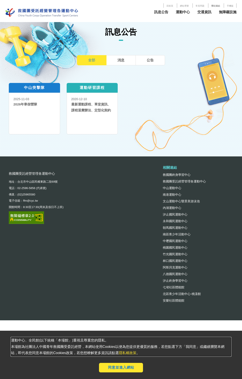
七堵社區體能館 (173, 287)
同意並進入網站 (121, 367)
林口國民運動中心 (175, 261)
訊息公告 (161, 12)
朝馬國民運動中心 (175, 227)
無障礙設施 (227, 12)
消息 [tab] (121, 60)
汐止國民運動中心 (175, 214)
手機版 (230, 6)
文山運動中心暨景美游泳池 (181, 201)
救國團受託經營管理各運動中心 (184, 181)
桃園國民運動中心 (175, 247)
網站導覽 (184, 6)
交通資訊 (204, 12)
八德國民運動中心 (175, 274)
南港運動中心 (172, 194)
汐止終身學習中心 (175, 280)
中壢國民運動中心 (175, 241)
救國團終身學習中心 (177, 174)
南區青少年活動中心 (177, 234)
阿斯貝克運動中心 (175, 267)
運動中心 (183, 12)
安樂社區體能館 (173, 300)
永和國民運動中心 (175, 221)
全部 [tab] (91, 60)
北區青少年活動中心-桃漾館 (182, 294)
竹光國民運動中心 (175, 254)
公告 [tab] (150, 60)
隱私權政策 (127, 353)
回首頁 (170, 6)
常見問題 (200, 6)
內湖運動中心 (172, 208)
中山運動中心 (172, 188)
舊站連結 (215, 6)
